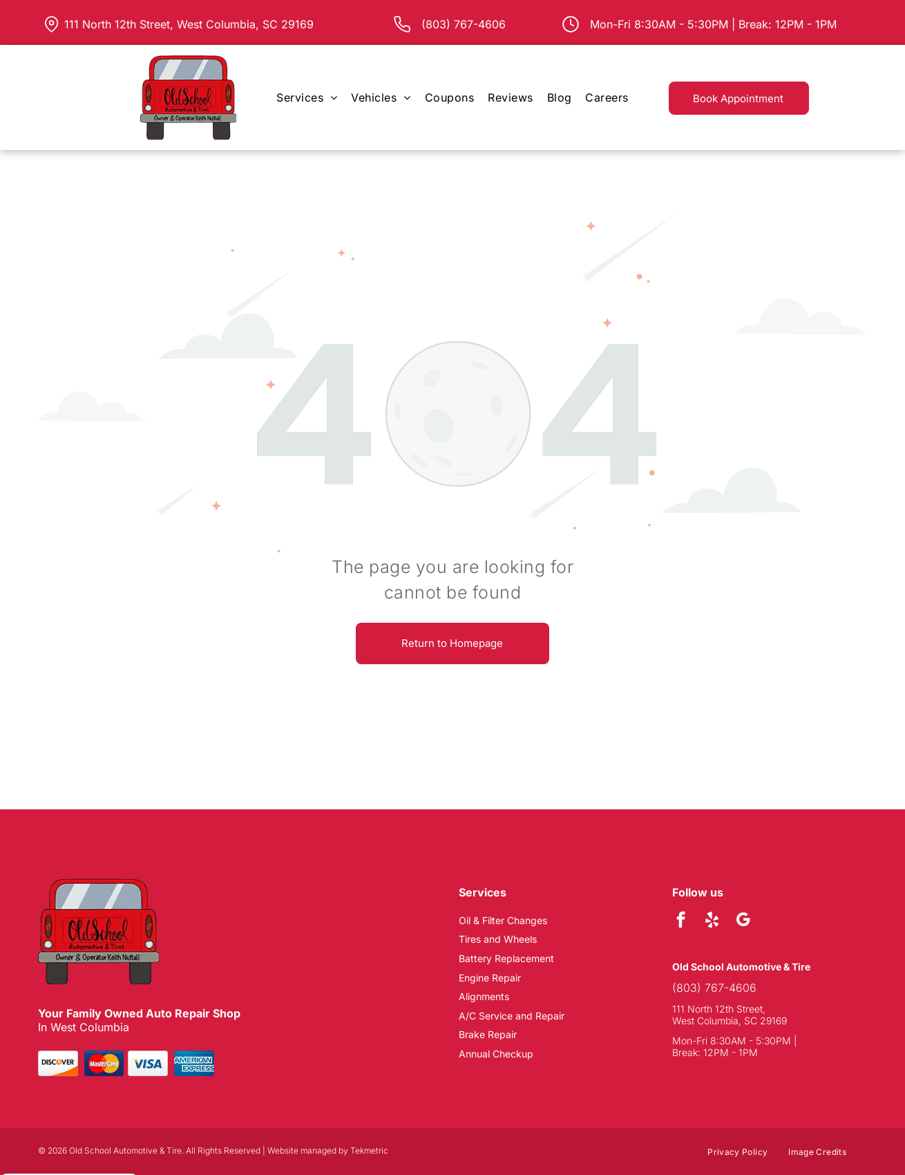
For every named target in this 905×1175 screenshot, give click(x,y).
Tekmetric (369, 1150)
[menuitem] (306, 97)
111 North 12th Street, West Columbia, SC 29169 (189, 24)
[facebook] (681, 921)
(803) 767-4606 (714, 988)
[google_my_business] (743, 921)
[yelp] (712, 921)
